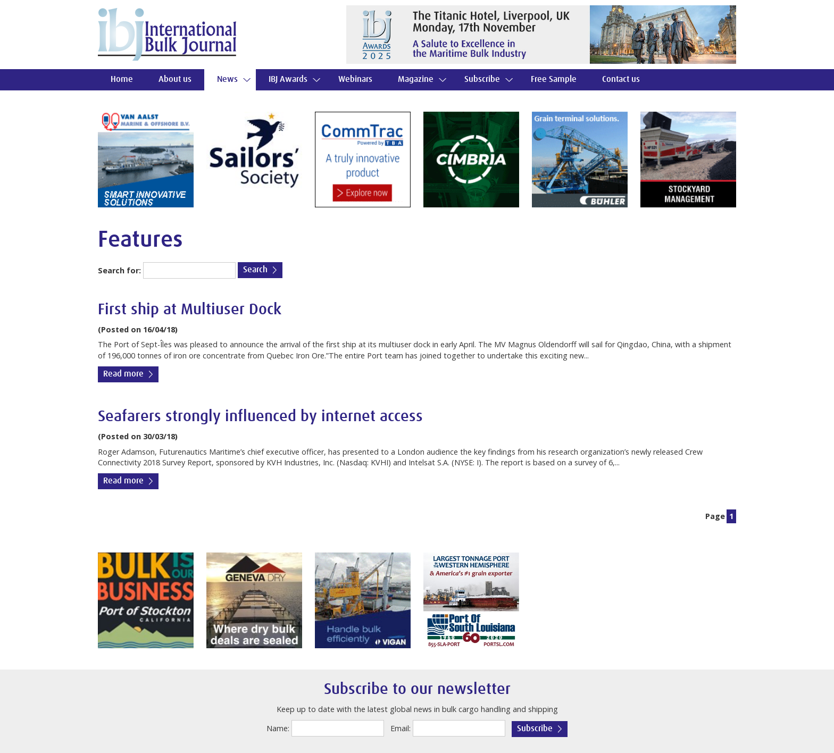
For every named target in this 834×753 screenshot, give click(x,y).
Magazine (415, 79)
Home (122, 79)
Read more (123, 374)
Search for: (119, 270)
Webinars (355, 79)
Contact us (621, 79)
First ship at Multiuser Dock (189, 309)
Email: (400, 728)
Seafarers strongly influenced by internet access (260, 416)
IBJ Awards (288, 79)
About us (175, 79)
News (227, 79)
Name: (277, 728)
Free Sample (554, 79)
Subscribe (482, 79)
